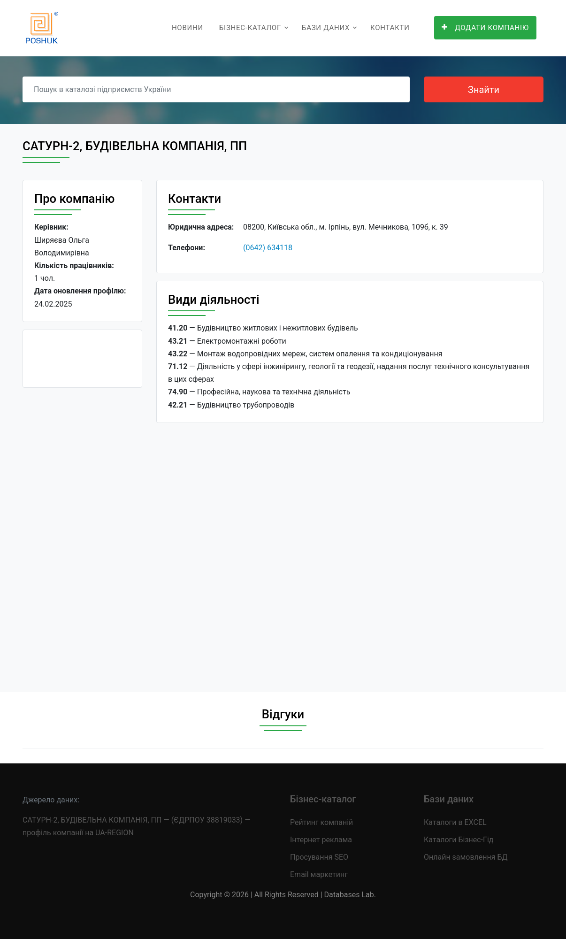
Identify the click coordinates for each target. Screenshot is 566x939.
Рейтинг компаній (321, 822)
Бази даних (326, 27)
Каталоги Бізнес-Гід (458, 839)
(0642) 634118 (267, 247)
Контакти (390, 27)
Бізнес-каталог (250, 27)
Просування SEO (319, 857)
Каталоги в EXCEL (455, 822)
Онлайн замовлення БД (466, 857)
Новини (187, 27)
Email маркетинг (319, 874)
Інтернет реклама (321, 839)
